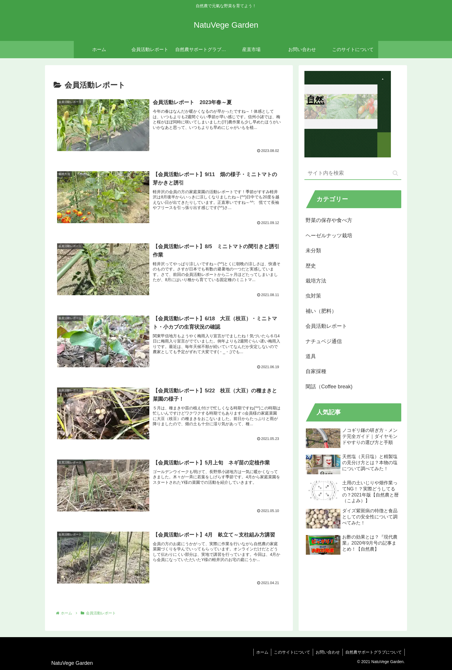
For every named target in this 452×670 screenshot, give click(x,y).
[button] (395, 173)
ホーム (260, 652)
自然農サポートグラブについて (373, 652)
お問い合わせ (327, 652)
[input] (352, 173)
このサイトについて (290, 652)
